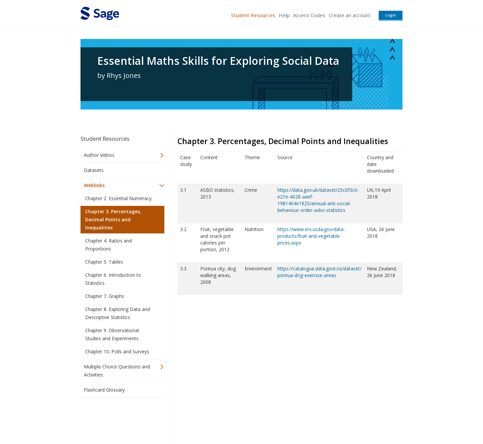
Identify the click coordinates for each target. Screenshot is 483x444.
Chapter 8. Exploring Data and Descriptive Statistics (117, 313)
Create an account (349, 15)
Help (284, 15)
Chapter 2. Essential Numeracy (118, 198)
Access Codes (309, 15)
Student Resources (253, 15)
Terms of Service (279, 419)
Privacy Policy (358, 419)
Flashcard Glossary (104, 390)
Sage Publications (119, 419)
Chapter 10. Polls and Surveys (117, 351)
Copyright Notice (321, 419)
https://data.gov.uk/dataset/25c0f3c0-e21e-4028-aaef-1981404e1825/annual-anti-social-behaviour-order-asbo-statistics (318, 200)
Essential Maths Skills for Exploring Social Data (218, 61)
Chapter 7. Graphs (104, 296)
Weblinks (94, 185)
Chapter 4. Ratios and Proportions (108, 244)
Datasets (94, 170)
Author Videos (99, 155)
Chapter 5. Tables (104, 262)
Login (390, 14)
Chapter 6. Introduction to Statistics (113, 279)
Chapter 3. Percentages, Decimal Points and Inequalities (113, 219)
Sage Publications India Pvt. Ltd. (178, 419)
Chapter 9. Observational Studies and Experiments (112, 334)
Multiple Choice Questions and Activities (117, 370)
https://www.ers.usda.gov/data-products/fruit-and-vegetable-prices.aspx (311, 236)
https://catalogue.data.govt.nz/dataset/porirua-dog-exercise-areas (319, 271)
